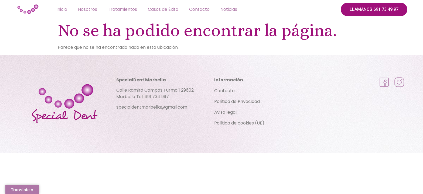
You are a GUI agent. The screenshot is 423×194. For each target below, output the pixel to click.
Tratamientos (122, 9)
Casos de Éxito (163, 9)
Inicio (61, 9)
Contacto (199, 9)
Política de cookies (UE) (239, 123)
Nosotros (87, 9)
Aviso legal (225, 112)
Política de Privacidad (237, 101)
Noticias (228, 9)
